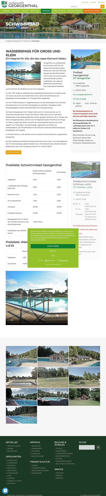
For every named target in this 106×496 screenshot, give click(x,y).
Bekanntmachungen (92, 11)
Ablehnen (53, 251)
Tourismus (46, 11)
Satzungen (36, 448)
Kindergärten (61, 448)
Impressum (11, 493)
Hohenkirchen (12, 470)
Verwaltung (36, 443)
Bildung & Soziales (74, 11)
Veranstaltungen (13, 443)
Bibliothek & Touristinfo (65, 461)
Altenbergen (12, 460)
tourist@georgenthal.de (83, 95)
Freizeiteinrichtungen (40, 468)
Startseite (84, 2)
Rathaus (25, 11)
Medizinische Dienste (64, 458)
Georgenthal (12, 458)
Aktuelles (15, 11)
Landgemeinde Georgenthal (13, 41)
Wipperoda (11, 481)
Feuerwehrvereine (39, 465)
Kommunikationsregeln (34, 493)
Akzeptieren (53, 246)
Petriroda (11, 475)
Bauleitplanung (38, 453)
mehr (53, 256)
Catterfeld (11, 463)
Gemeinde (6, 11)
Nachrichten (12, 448)
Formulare (36, 451)
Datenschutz (20, 493)
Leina (9, 473)
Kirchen (59, 456)
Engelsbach (11, 465)
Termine (10, 446)
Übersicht (101, 2)
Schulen (59, 446)
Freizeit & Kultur (58, 11)
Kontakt (93, 2)
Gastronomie (37, 470)
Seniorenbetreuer (63, 453)
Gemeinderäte (37, 446)
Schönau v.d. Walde (14, 478)
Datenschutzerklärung (56, 264)
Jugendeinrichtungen (64, 451)
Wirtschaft (35, 11)
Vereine (34, 463)
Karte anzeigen (13, 150)
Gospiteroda (12, 468)
